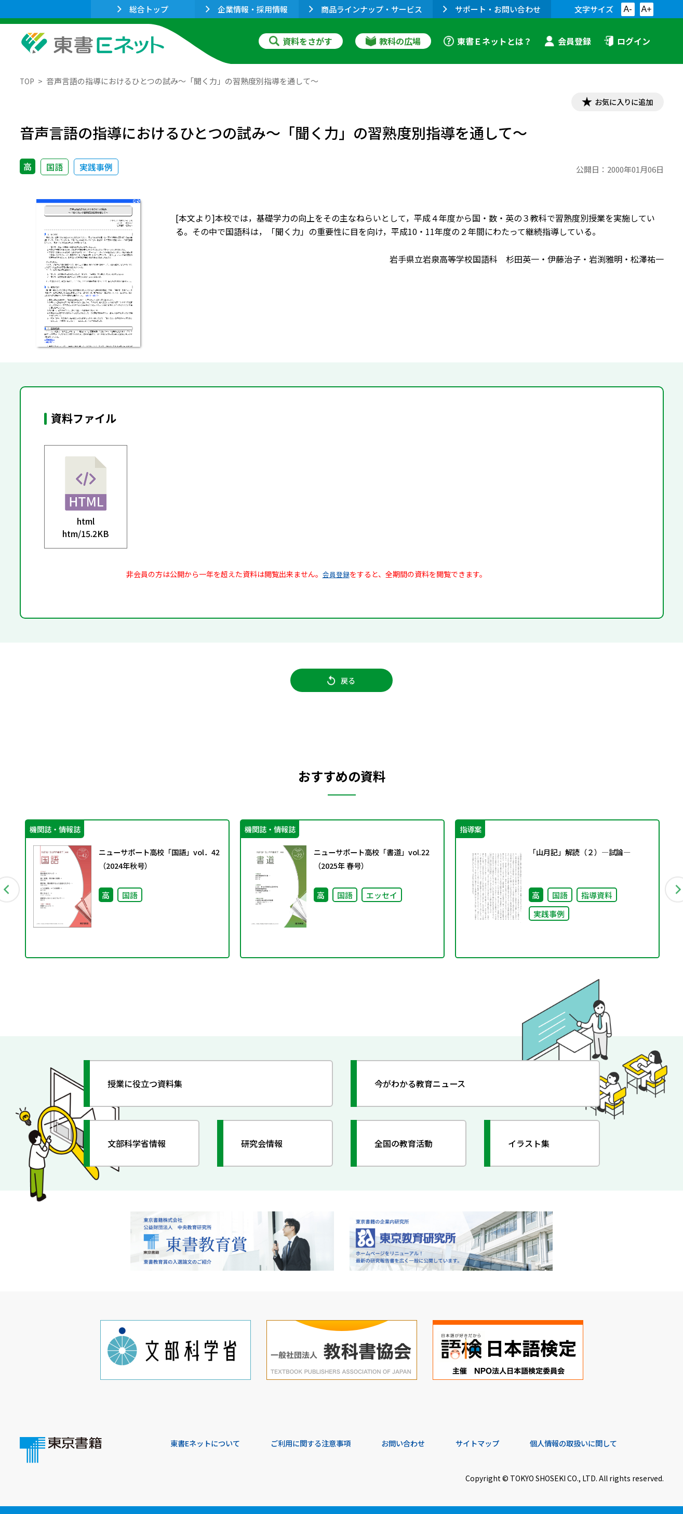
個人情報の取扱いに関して (614, 1443)
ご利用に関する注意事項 (326, 1443)
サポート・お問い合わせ (492, 9)
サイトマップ (508, 1443)
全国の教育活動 (410, 1154)
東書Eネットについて (210, 1443)
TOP (28, 80)
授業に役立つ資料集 (153, 1095)
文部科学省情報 (143, 1154)
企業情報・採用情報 (247, 9)
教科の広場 (393, 41)
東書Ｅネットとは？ (488, 41)
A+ (646, 9)
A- (628, 9)
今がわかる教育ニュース (429, 1095)
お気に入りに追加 (618, 103)
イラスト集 (534, 1154)
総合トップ (142, 9)
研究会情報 (267, 1154)
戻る (342, 687)
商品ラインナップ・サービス (365, 9)
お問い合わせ (428, 1443)
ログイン (627, 41)
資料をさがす (300, 41)
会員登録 (567, 41)
